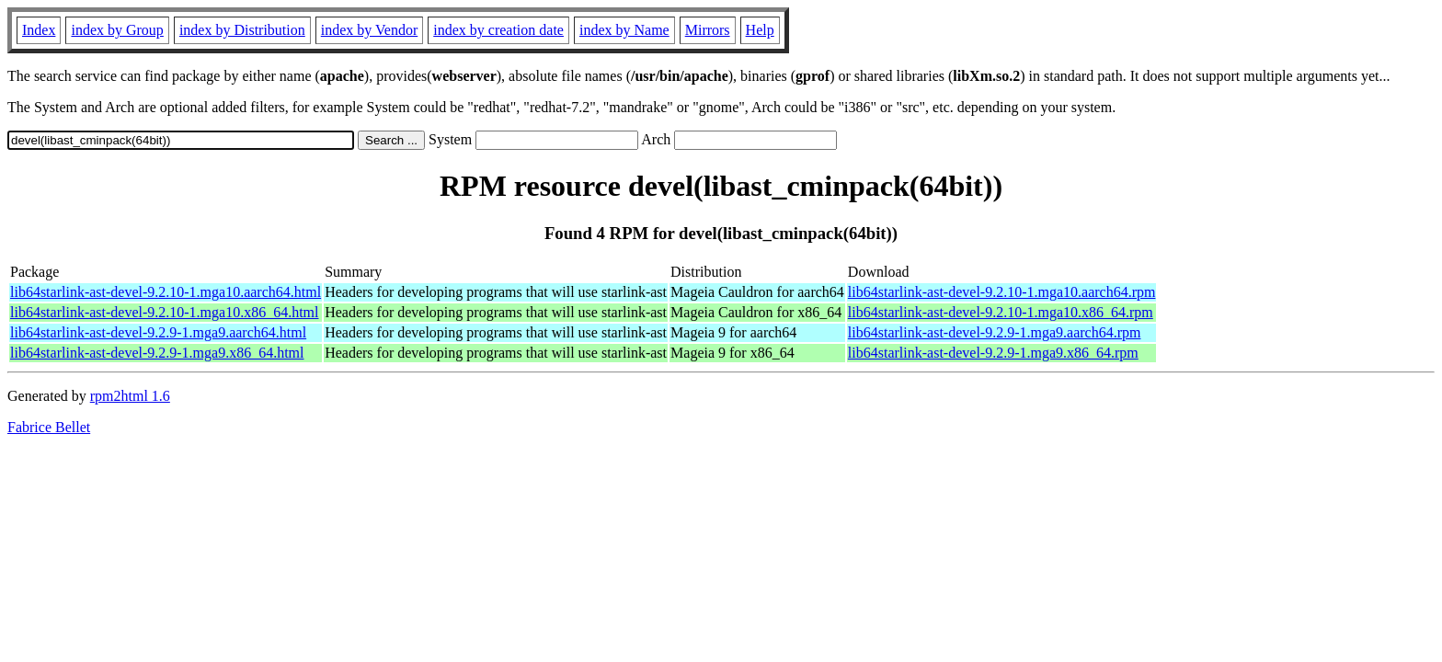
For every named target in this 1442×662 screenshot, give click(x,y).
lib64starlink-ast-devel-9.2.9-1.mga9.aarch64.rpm (994, 332)
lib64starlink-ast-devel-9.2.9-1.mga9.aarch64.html (158, 332)
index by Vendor (369, 30)
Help (760, 30)
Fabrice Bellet (48, 427)
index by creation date (498, 30)
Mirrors (707, 30)
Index (38, 30)
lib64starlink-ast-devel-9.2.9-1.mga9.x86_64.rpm (993, 352)
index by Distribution (242, 30)
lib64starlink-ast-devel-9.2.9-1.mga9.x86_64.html (157, 352)
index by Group (117, 30)
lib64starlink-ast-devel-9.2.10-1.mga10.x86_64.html (164, 312)
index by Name (624, 30)
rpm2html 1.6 (130, 396)
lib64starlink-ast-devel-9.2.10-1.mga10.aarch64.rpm (1002, 292)
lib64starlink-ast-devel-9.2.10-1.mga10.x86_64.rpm (1000, 312)
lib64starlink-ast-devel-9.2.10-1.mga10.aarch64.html (165, 292)
